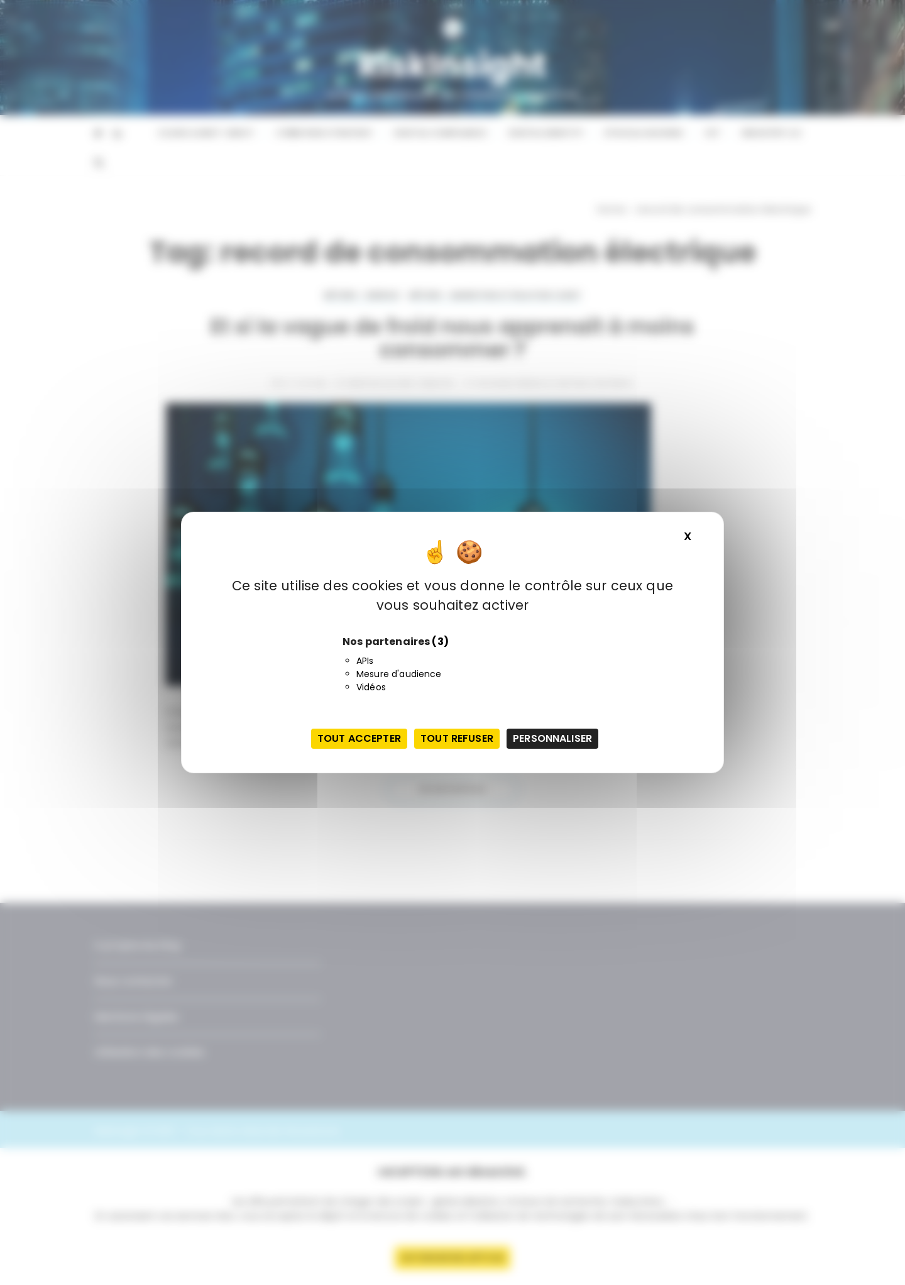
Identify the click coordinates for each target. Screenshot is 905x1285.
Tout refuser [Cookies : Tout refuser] (456, 738)
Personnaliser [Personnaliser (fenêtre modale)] (552, 738)
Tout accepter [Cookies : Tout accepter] (359, 738)
